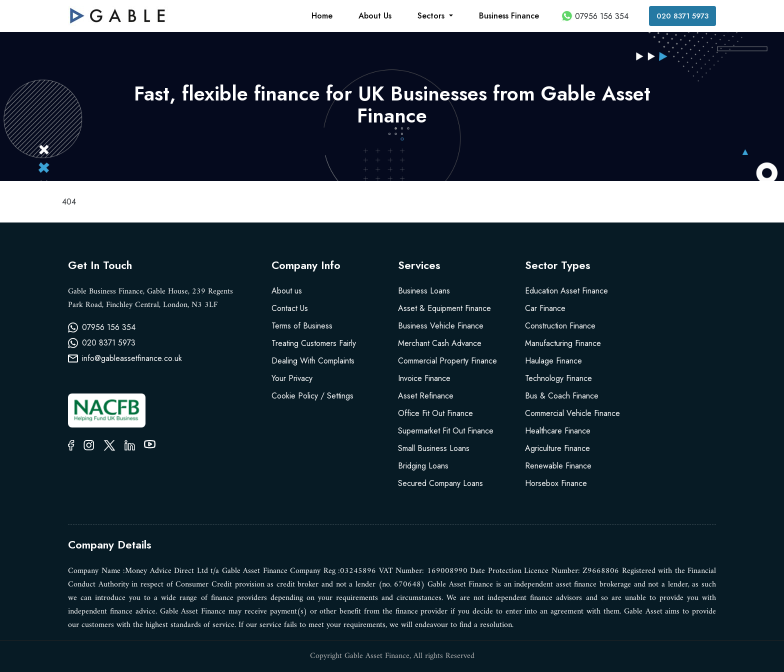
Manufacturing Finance (563, 343)
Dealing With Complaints (313, 360)
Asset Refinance (426, 396)
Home (322, 16)
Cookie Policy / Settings (313, 396)
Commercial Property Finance (447, 360)
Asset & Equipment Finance (444, 308)
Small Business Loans (434, 448)
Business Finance (509, 16)
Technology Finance (558, 378)
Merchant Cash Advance (440, 343)
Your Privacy (292, 378)
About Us (375, 16)
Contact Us (290, 308)
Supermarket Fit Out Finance (446, 430)
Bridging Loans (423, 466)
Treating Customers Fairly (314, 343)
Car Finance (545, 308)
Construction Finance (560, 326)
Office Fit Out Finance (435, 413)
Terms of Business (302, 326)
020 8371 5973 (682, 16)
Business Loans (424, 290)
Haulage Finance (553, 360)
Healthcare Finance (557, 430)
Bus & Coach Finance (561, 396)
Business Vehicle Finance (441, 326)
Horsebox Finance (556, 483)
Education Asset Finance (566, 290)
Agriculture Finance (557, 448)
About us (287, 290)
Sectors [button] (432, 16)
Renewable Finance (558, 466)
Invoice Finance (424, 378)
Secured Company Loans (440, 483)
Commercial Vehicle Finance (572, 413)
